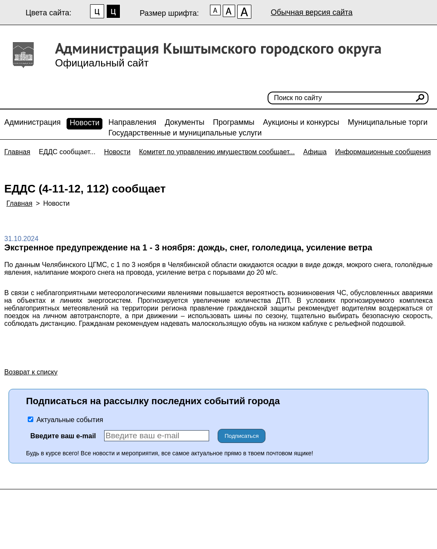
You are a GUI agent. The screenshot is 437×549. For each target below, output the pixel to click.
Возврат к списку (31, 372)
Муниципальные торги (388, 122)
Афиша (315, 151)
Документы (184, 122)
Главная (17, 151)
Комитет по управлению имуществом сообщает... (217, 151)
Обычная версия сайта (312, 12)
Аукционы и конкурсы (301, 122)
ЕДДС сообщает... (67, 151)
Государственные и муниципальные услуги (185, 133)
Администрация (32, 122)
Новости (84, 122)
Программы (233, 122)
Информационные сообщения (383, 151)
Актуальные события (65, 419)
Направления (132, 122)
